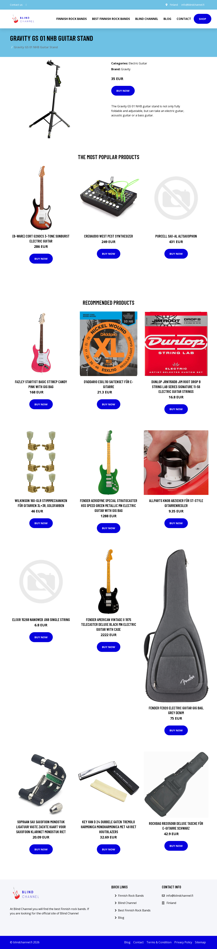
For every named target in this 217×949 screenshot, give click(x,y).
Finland (174, 4)
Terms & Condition (159, 942)
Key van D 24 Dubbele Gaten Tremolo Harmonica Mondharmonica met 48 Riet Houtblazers (108, 827)
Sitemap (200, 942)
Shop (202, 19)
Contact (184, 19)
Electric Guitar (138, 63)
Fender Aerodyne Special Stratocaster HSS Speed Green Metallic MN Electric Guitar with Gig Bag (108, 505)
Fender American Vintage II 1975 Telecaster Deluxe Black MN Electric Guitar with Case (108, 624)
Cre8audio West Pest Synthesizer (108, 236)
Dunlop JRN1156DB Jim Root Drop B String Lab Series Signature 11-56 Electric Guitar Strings (176, 386)
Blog (167, 19)
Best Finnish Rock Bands (111, 19)
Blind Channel (146, 19)
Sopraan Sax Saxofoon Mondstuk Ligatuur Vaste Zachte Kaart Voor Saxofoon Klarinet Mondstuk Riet (41, 827)
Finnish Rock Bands (71, 19)
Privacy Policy (183, 942)
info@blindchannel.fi (192, 4)
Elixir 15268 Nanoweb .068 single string (41, 619)
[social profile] (26, 4)
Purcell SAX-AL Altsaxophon (176, 236)
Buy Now (123, 90)
